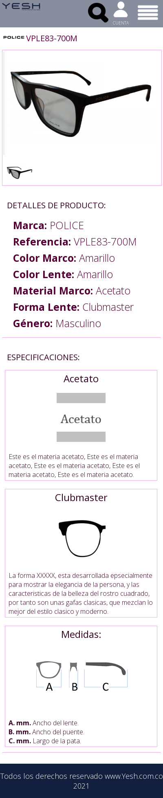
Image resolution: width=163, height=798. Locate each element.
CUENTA (121, 23)
